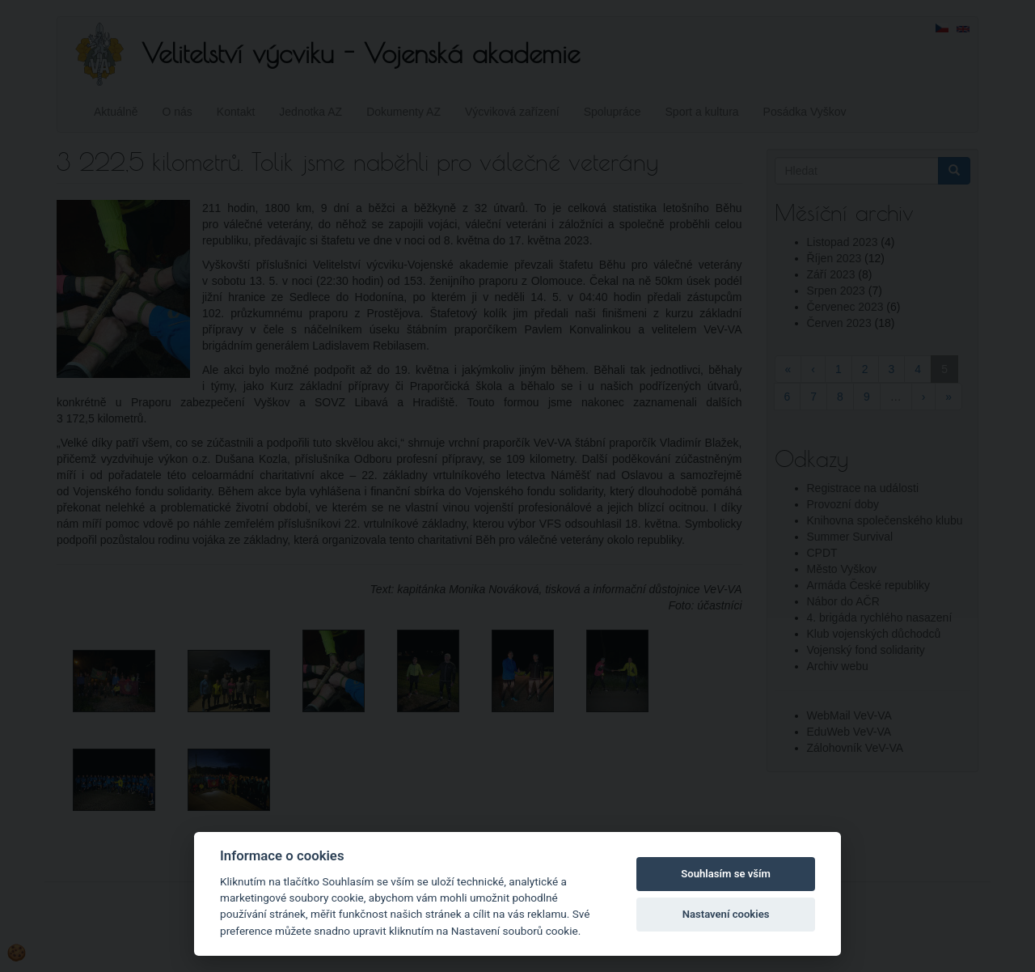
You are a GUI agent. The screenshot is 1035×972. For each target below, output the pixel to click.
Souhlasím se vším (726, 874)
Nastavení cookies (726, 914)
